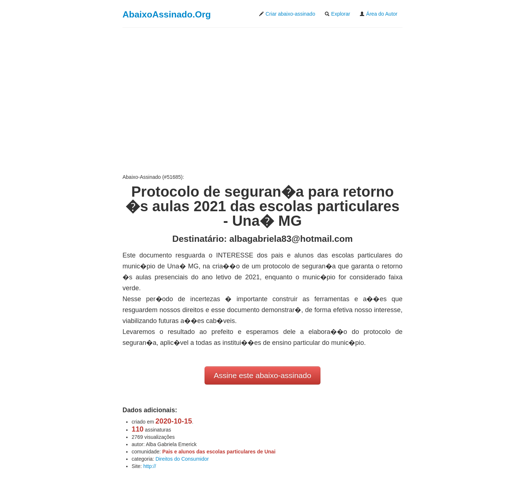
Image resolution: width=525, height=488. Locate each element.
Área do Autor (378, 14)
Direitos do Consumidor (182, 459)
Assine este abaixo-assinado (262, 375)
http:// (149, 466)
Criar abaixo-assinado (287, 14)
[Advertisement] (262, 100)
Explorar (337, 14)
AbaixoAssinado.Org (166, 14)
